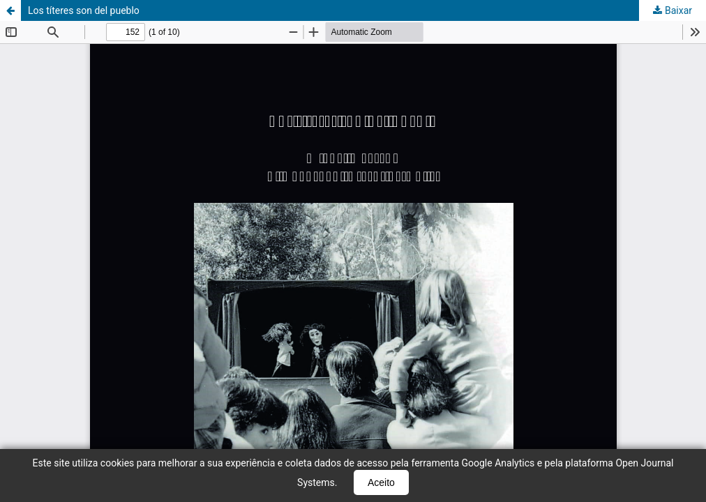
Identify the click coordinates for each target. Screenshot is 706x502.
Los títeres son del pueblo (84, 10)
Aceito (381, 482)
